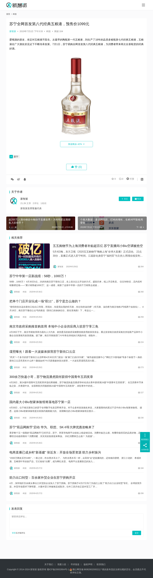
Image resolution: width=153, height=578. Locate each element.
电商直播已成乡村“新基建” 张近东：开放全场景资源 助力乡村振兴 (55, 463)
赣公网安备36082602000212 (86, 569)
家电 (14, 247)
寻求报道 (75, 564)
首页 (8, 14)
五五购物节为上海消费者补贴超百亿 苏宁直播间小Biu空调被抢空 (98, 246)
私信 (138, 199)
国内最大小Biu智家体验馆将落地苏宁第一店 (39, 410)
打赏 (129, 179)
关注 (124, 199)
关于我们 (48, 564)
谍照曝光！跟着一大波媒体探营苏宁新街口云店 (42, 357)
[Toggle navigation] (143, 5)
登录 (14, 546)
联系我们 (101, 564)
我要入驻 (61, 564)
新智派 (12, 31)
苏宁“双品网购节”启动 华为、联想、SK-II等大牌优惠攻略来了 (52, 436)
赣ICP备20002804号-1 (58, 569)
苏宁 (16, 156)
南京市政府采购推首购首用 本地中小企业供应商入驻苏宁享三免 (53, 330)
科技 (48, 31)
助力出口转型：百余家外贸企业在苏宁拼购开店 (42, 489)
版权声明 (88, 564)
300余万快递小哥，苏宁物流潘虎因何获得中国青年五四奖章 (51, 383)
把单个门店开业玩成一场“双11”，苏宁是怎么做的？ (45, 304)
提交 (137, 546)
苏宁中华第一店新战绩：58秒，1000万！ (38, 278)
